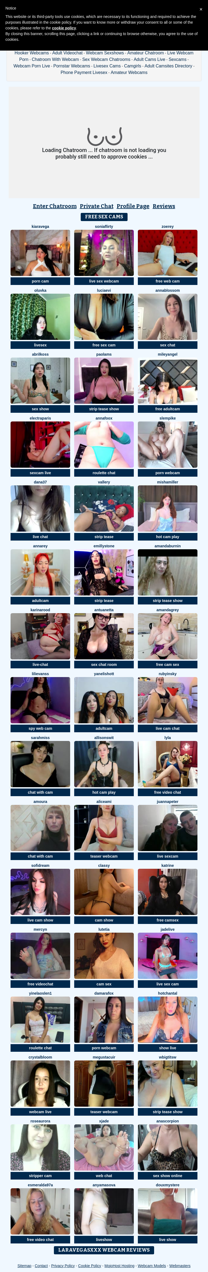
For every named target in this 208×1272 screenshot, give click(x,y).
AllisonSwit (104, 738)
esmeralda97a (40, 1185)
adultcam (40, 600)
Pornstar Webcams (71, 66)
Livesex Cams (107, 66)
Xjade (104, 1121)
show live (167, 1048)
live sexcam (167, 856)
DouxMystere (167, 1185)
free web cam (168, 281)
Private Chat (96, 206)
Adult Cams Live (149, 59)
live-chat (40, 664)
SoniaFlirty (104, 226)
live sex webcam (104, 281)
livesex (40, 345)
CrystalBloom (40, 1057)
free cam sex (167, 664)
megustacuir (104, 1057)
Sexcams (178, 59)
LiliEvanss (40, 674)
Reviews (164, 206)
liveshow (104, 1239)
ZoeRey (168, 226)
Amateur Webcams (129, 72)
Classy (104, 865)
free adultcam (167, 409)
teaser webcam (104, 856)
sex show (40, 409)
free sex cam (104, 345)
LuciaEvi (104, 290)
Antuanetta (104, 610)
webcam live (40, 1112)
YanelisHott (104, 674)
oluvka (40, 290)
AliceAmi (103, 801)
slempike (168, 418)
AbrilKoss (40, 354)
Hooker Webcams (32, 53)
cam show (104, 920)
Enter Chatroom (55, 206)
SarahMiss (40, 738)
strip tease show (104, 409)
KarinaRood (40, 610)
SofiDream (40, 865)
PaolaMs (104, 354)
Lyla (167, 738)
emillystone (103, 546)
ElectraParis (40, 418)
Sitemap (24, 1266)
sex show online (167, 1176)
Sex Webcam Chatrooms (106, 59)
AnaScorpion (167, 1121)
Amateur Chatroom (145, 53)
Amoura (40, 801)
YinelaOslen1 (40, 993)
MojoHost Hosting (120, 1266)
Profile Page (133, 206)
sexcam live (40, 473)
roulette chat (104, 473)
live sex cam (168, 984)
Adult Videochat (67, 53)
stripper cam (40, 1176)
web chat (104, 1176)
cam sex (103, 984)
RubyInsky (168, 674)
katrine (167, 865)
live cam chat (168, 728)
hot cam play (167, 537)
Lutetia (103, 929)
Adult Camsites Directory (168, 66)
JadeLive (167, 929)
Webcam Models (152, 1266)
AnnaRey (40, 546)
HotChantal (167, 993)
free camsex (168, 920)
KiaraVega (40, 226)
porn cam (40, 281)
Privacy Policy (63, 1266)
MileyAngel (167, 354)
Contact (41, 1266)
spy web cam (40, 728)
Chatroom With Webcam (55, 59)
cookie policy (64, 28)
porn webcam (167, 473)
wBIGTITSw (167, 1057)
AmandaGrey (168, 610)
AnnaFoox (104, 418)
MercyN (40, 929)
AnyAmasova (104, 1185)
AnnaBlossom (167, 290)
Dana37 (40, 482)
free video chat (167, 792)
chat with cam (40, 792)
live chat (40, 537)
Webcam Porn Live (32, 66)
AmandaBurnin (168, 546)
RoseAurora (40, 1121)
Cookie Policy (89, 1266)
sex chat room (104, 664)
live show (167, 1239)
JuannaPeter (167, 801)
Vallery (104, 482)
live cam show (40, 920)
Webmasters (179, 1266)
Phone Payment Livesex (84, 72)
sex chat (167, 345)
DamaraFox (104, 993)
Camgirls (132, 66)
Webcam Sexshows (105, 53)
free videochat (40, 984)
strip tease (104, 537)
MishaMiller (167, 482)
